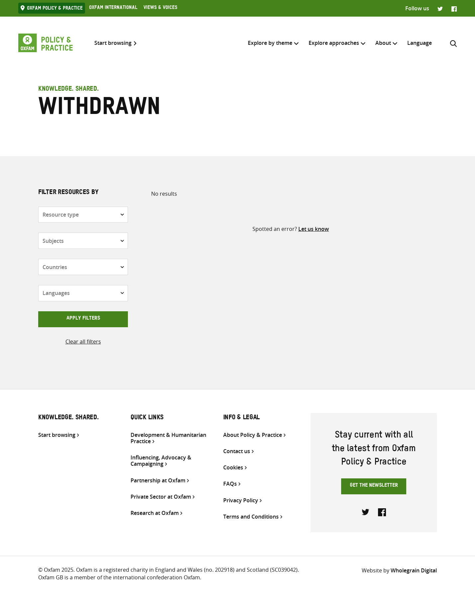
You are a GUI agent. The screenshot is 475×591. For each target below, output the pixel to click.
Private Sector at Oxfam (161, 497)
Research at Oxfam (155, 513)
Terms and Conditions (251, 517)
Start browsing (113, 43)
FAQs (230, 484)
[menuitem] (419, 43)
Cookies (233, 467)
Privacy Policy (240, 500)
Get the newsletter (374, 486)
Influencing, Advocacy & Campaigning (161, 460)
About (383, 43)
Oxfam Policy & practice (55, 9)
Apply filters (83, 319)
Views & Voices (160, 8)
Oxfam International (113, 8)
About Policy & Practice (252, 435)
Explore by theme (270, 43)
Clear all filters (83, 341)
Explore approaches (334, 43)
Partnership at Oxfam (158, 480)
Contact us (236, 451)
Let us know (313, 229)
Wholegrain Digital (414, 570)
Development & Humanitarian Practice (168, 438)
